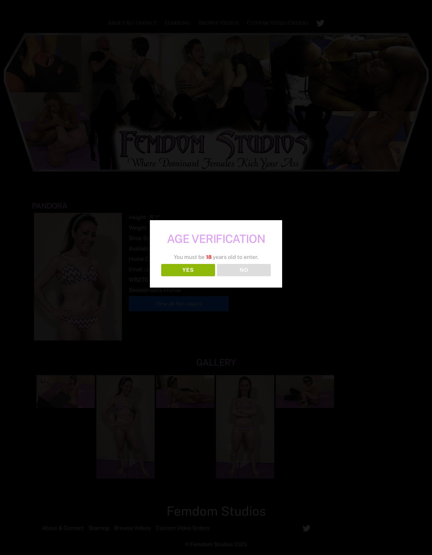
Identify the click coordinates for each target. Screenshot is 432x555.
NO (244, 270)
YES (188, 270)
